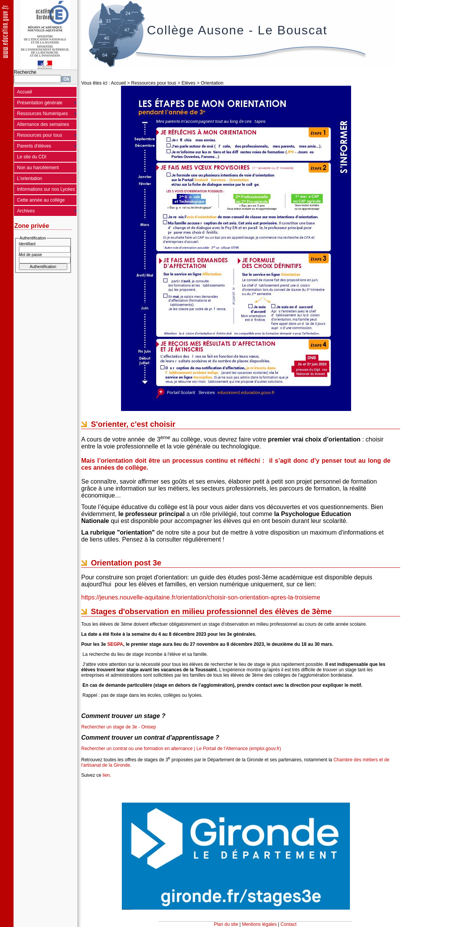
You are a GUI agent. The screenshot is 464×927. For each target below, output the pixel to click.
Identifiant (27, 244)
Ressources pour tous (39, 135)
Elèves (189, 83)
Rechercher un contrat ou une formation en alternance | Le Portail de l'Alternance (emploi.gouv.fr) (181, 748)
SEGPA (115, 644)
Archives (26, 211)
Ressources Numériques (42, 113)
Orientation (212, 83)
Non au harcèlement (38, 167)
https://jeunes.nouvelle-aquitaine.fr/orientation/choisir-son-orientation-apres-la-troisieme (200, 597)
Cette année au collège (41, 200)
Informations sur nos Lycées (46, 189)
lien (106, 775)
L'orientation (29, 178)
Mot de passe (30, 255)
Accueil (24, 92)
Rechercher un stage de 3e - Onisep (118, 727)
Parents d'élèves (34, 146)
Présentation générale (39, 102)
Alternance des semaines (43, 124)
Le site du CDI (31, 157)
